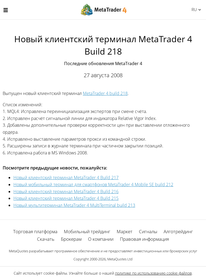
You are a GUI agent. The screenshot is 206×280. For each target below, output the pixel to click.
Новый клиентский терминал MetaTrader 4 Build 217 (66, 177)
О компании (100, 239)
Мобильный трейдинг (87, 231)
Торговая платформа (35, 231)
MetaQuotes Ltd (120, 259)
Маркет (125, 231)
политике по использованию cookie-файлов (153, 273)
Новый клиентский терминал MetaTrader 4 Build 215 (66, 198)
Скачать (45, 239)
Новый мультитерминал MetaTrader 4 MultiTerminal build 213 (74, 205)
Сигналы (148, 231)
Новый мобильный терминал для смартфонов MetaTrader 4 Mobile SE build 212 (93, 184)
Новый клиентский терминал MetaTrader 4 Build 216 (66, 191)
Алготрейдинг (178, 231)
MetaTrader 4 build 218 (105, 93)
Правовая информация (144, 239)
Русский (193, 9)
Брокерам (71, 239)
